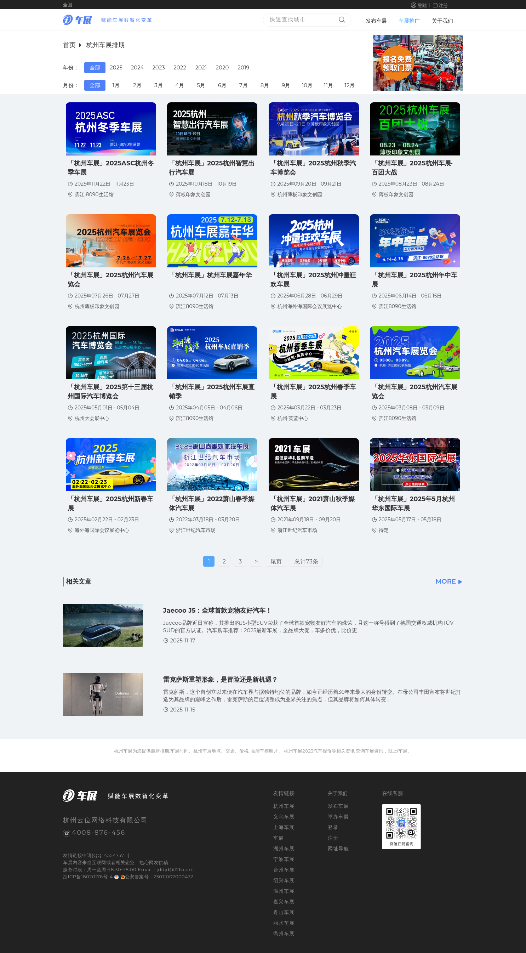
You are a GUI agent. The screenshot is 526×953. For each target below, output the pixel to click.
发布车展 (376, 20)
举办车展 (338, 816)
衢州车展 (284, 933)
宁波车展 (284, 859)
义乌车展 (284, 816)
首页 (69, 45)
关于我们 (442, 20)
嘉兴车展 (284, 901)
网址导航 (338, 848)
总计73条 (306, 561)
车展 (68, 862)
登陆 (422, 5)
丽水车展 (284, 923)
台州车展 (284, 870)
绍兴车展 (284, 880)
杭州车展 (284, 806)
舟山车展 (284, 912)
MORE (449, 581)
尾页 (276, 561)
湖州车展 (284, 848)
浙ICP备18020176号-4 (88, 876)
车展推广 (409, 20)
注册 (443, 5)
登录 (333, 827)
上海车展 (284, 827)
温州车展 (284, 891)
